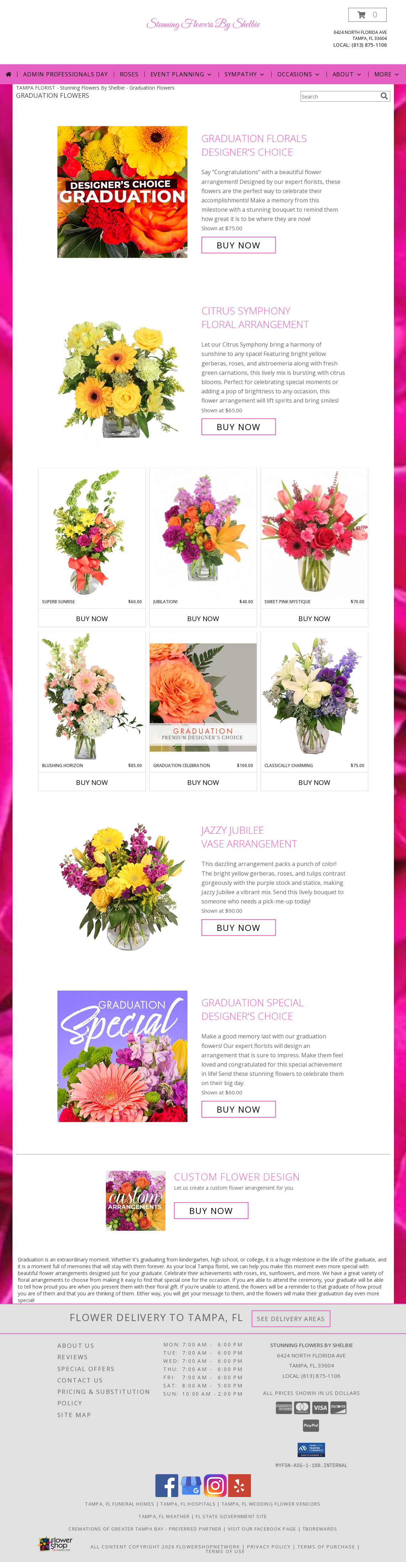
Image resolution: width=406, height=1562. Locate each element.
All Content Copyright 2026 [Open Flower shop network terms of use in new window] (133, 1546)
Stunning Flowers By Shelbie (203, 24)
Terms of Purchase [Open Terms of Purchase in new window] (326, 1546)
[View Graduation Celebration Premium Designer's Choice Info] (203, 697)
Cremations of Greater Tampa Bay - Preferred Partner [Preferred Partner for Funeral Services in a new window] (145, 1528)
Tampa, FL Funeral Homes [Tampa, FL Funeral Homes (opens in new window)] (119, 1503)
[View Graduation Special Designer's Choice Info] (127, 1056)
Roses (129, 74)
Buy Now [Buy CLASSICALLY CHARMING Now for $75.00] (314, 782)
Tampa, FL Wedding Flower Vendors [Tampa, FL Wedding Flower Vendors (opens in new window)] (271, 1503)
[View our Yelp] (239, 1494)
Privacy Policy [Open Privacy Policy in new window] (269, 1546)
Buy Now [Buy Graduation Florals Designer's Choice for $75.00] (239, 245)
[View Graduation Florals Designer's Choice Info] (127, 191)
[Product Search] (339, 96)
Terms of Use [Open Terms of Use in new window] (225, 1551)
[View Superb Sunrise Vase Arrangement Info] (91, 533)
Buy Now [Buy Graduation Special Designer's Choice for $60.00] (239, 1109)
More (387, 74)
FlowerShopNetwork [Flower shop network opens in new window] (208, 1546)
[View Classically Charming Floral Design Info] (314, 697)
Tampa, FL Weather (164, 1516)
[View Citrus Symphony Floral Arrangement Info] (127, 369)
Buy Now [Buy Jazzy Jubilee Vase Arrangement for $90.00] (239, 927)
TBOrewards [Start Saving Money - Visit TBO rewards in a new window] (320, 1528)
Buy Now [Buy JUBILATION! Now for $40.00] (203, 618)
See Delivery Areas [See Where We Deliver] (291, 1319)
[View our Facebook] (166, 1494)
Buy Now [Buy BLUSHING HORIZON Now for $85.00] (92, 782)
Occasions (298, 74)
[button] (367, 15)
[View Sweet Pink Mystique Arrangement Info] (314, 533)
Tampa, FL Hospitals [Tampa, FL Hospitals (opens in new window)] (188, 1503)
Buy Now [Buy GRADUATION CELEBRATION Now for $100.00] (203, 782)
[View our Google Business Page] (191, 1494)
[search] (384, 96)
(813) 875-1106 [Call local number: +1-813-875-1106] (369, 44)
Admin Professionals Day (65, 74)
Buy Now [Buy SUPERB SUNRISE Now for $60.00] (92, 618)
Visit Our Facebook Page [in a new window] (263, 1528)
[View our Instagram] (215, 1494)
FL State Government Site (231, 1516)
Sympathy (245, 74)
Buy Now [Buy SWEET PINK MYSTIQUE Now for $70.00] (314, 618)
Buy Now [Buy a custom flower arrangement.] (211, 1210)
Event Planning (181, 74)
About (348, 74)
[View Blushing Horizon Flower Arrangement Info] (91, 697)
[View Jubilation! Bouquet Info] (203, 533)
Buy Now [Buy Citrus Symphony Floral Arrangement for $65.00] (239, 427)
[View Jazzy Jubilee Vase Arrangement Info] (127, 879)
